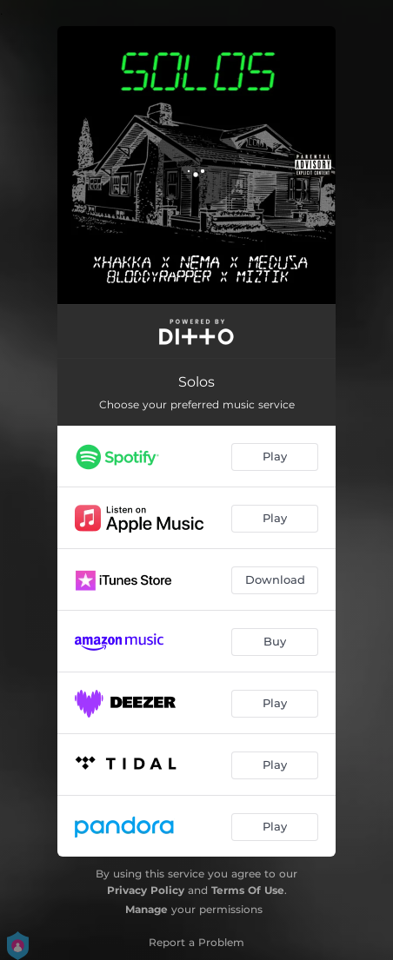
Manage (146, 909)
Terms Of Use (247, 890)
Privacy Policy (145, 890)
